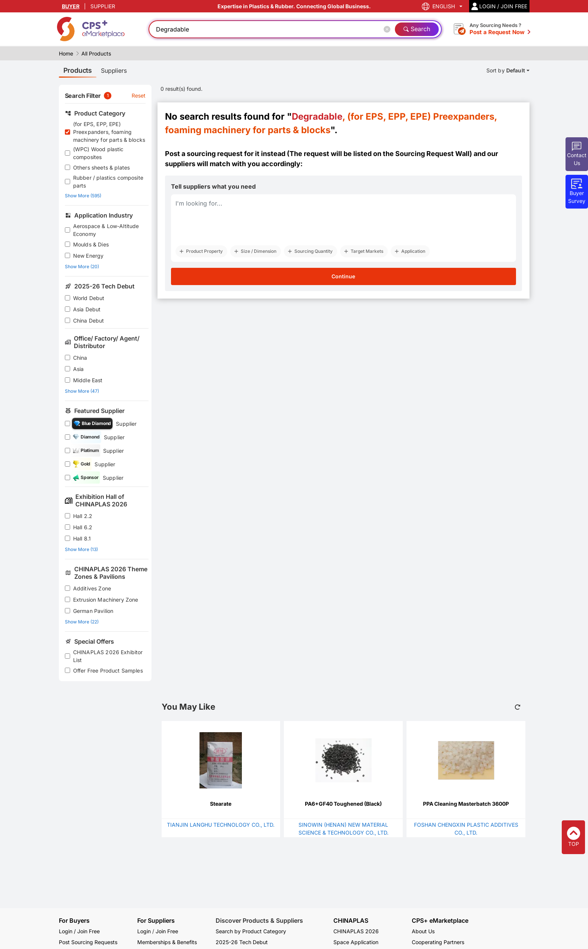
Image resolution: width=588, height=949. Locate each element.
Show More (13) (81, 549)
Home (66, 53)
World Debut (89, 298)
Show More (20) (82, 266)
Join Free (167, 931)
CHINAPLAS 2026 (356, 931)
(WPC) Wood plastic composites (98, 153)
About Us (423, 931)
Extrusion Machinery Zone (105, 599)
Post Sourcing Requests (88, 942)
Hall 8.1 (82, 538)
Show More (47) (82, 391)
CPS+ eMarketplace (440, 920)
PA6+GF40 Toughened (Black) (343, 803)
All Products (96, 53)
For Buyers (74, 920)
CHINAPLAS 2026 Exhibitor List (108, 656)
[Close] (388, 29)
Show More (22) (82, 622)
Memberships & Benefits (167, 942)
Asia (78, 369)
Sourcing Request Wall (432, 154)
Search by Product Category (251, 931)
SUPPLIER (102, 6)
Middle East (88, 380)
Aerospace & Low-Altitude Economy (106, 230)
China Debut (88, 320)
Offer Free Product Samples (108, 670)
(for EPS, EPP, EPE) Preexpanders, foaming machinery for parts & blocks (109, 132)
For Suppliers (156, 920)
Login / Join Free (79, 931)
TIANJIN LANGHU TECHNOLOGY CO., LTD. (220, 824)
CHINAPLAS (350, 920)
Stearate (220, 803)
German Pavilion (93, 611)
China (80, 357)
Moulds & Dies (91, 244)
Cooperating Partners (438, 942)
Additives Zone (92, 588)
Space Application (355, 942)
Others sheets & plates (101, 167)
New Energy (88, 255)
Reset (139, 95)
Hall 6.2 (82, 527)
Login (144, 931)
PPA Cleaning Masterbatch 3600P (466, 803)
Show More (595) (83, 195)
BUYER (71, 6)
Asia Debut (87, 309)
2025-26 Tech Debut (242, 942)
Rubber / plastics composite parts (108, 181)
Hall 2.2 (82, 516)
